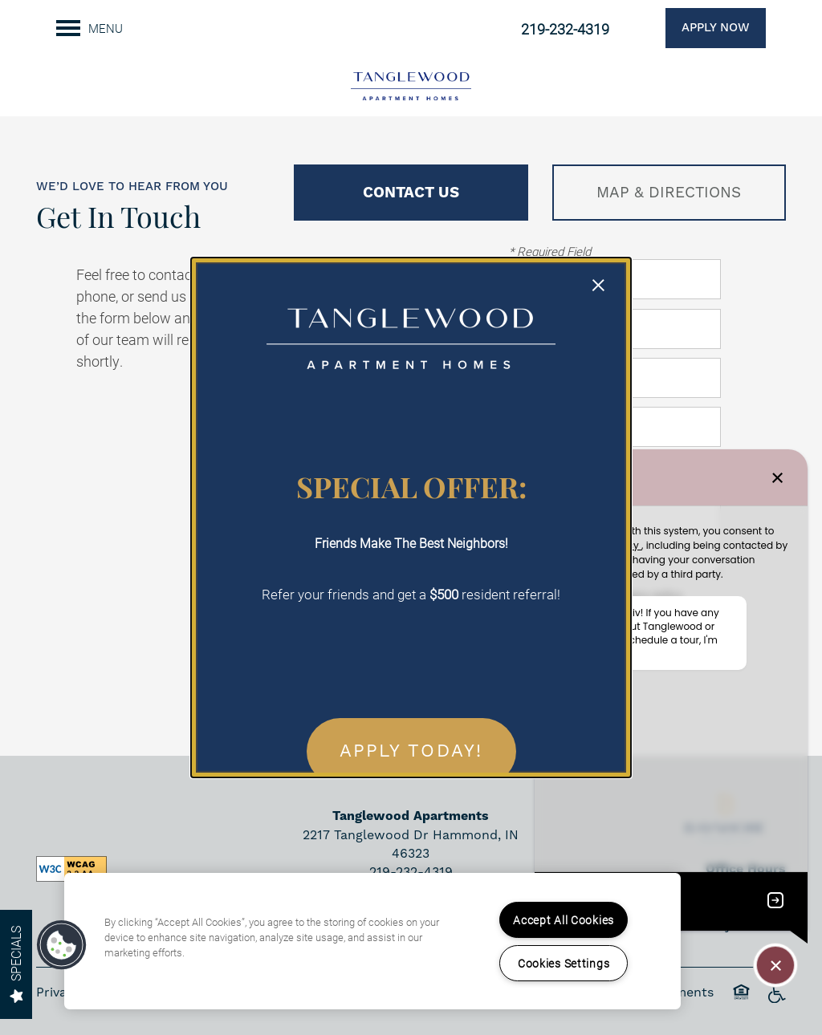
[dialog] (411, 517)
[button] (61, 945)
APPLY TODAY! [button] (411, 751)
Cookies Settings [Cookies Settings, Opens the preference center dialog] (564, 963)
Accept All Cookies (563, 919)
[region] (372, 941)
